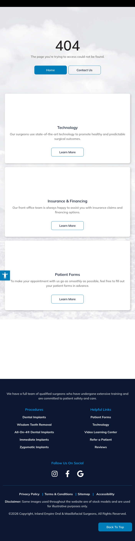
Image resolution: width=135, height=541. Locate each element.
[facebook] (67, 473)
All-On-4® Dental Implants (34, 432)
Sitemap (84, 494)
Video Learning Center (100, 432)
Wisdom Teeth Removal (34, 424)
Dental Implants (34, 417)
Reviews (101, 447)
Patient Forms (101, 417)
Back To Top (115, 527)
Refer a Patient (101, 439)
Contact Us (85, 70)
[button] (5, 275)
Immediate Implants (34, 439)
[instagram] (54, 473)
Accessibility (105, 494)
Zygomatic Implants (34, 447)
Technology (100, 424)
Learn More (67, 152)
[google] (80, 473)
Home (50, 70)
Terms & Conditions (59, 494)
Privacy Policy (29, 494)
